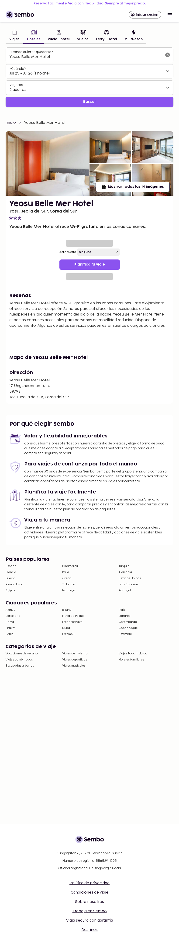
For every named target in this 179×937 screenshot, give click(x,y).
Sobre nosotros (89, 902)
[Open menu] (169, 14)
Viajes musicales (73, 665)
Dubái (66, 628)
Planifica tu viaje (89, 264)
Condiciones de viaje (89, 892)
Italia (65, 572)
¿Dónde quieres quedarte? (31, 52)
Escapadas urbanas (20, 665)
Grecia (67, 578)
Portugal (125, 590)
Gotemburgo (128, 622)
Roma (10, 622)
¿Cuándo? (18, 69)
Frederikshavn (72, 622)
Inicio (11, 123)
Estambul (68, 634)
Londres (124, 616)
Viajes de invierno (75, 653)
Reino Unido (14, 584)
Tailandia (68, 584)
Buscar (89, 101)
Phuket (10, 628)
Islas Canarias (128, 584)
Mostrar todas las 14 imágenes (132, 187)
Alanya (10, 610)
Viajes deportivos (74, 659)
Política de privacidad (89, 883)
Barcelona (13, 616)
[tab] (14, 36)
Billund (67, 610)
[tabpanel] (89, 77)
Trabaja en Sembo (89, 911)
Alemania (125, 572)
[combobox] (86, 57)
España (11, 566)
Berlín (10, 634)
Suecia (10, 578)
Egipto (10, 590)
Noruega (68, 590)
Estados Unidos (130, 578)
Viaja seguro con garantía (89, 920)
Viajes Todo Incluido (133, 653)
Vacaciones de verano (22, 653)
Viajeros (16, 85)
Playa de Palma (73, 616)
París (122, 610)
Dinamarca (70, 566)
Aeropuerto (67, 252)
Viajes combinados (19, 659)
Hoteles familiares (131, 659)
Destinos (89, 930)
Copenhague (128, 628)
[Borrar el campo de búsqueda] (167, 55)
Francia (11, 572)
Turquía (124, 566)
